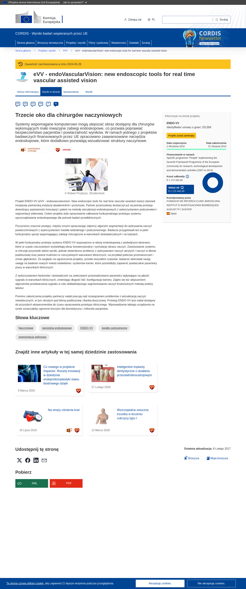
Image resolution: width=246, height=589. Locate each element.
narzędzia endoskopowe (57, 328)
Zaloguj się (132, 19)
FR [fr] (40, 104)
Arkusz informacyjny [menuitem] (28, 91)
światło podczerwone (114, 328)
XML (34, 483)
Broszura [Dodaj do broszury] (192, 458)
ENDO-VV (86, 328)
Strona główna (25, 42)
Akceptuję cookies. (160, 583)
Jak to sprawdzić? (75, 2)
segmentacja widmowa (32, 337)
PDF (69, 483)
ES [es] (33, 104)
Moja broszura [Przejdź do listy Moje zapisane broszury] (217, 458)
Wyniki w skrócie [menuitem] (51, 91)
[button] (151, 19)
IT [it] (48, 104)
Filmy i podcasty (99, 42)
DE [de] (17, 104)
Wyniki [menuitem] (89, 91)
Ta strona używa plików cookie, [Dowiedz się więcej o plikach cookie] (25, 583)
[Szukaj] (222, 19)
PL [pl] (56, 104)
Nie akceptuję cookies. (211, 583)
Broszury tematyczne (50, 42)
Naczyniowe (25, 328)
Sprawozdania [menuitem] (71, 91)
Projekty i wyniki (76, 42)
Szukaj (146, 42)
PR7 (65, 50)
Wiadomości (118, 42)
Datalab (134, 42)
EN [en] (25, 104)
